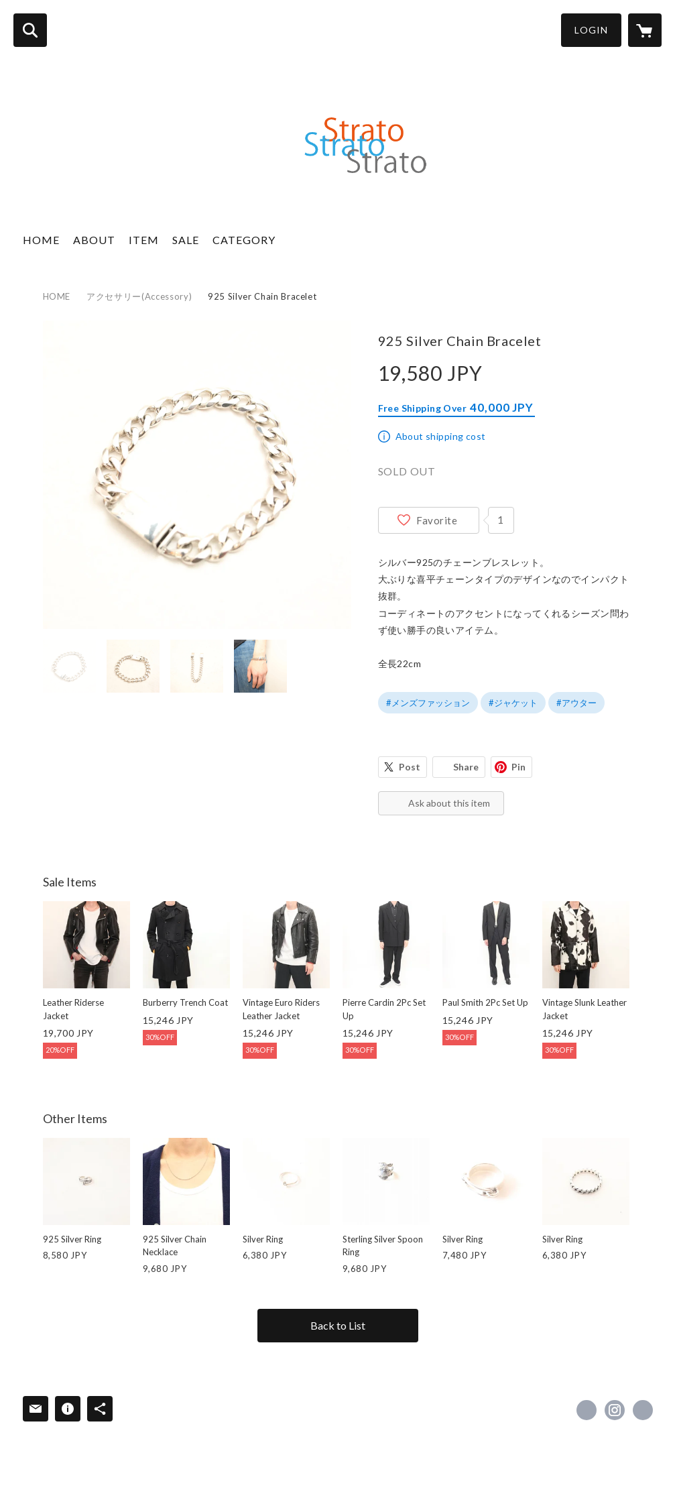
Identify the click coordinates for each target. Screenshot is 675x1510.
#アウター (576, 702)
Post (409, 766)
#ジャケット (513, 702)
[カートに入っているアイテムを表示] (645, 30)
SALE (185, 239)
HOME (41, 239)
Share (466, 766)
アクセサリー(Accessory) (139, 296)
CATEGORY (243, 239)
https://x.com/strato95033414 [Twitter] (586, 1410)
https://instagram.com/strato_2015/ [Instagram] (615, 1410)
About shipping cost (440, 436)
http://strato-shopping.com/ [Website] (643, 1410)
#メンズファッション (428, 702)
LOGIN (591, 30)
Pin (518, 766)
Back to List (337, 1325)
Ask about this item (449, 803)
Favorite (437, 520)
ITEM (144, 239)
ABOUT (94, 239)
